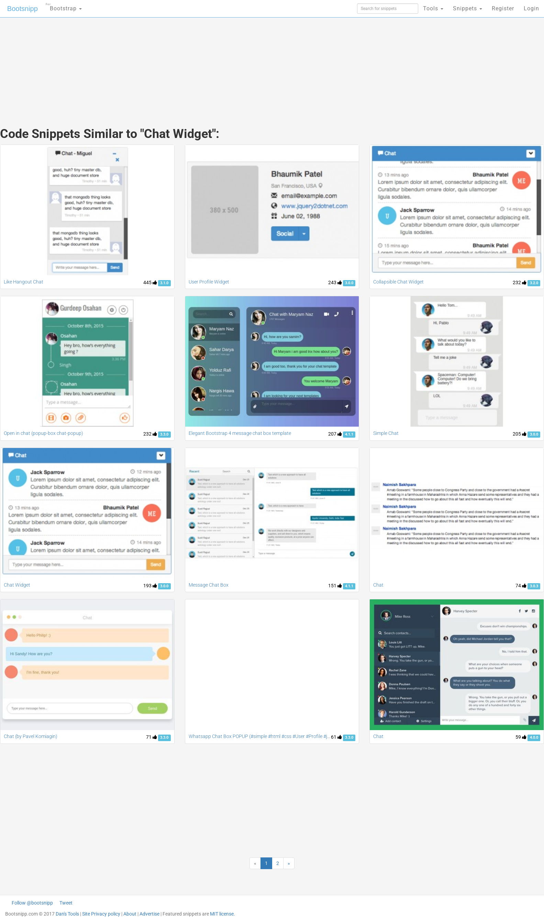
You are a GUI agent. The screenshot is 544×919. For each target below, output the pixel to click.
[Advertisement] (220, 65)
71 (151, 737)
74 (520, 585)
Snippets (467, 8)
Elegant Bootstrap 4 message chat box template (240, 433)
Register (503, 8)
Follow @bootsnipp (32, 903)
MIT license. (222, 914)
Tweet (66, 903)
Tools (433, 8)
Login (531, 8)
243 (335, 282)
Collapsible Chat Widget (398, 282)
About (129, 914)
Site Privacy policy (101, 914)
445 (150, 282)
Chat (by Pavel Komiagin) (30, 736)
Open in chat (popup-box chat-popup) (43, 433)
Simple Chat (386, 433)
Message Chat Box (209, 585)
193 (150, 585)
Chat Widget (17, 585)
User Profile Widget (209, 282)
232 (519, 282)
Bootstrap (64, 6)
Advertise (149, 914)
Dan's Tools (67, 914)
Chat (378, 585)
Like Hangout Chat (23, 282)
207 (335, 434)
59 (520, 737)
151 (335, 585)
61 (336, 737)
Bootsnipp (22, 8)
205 (519, 434)
